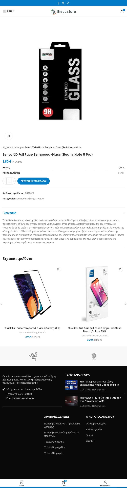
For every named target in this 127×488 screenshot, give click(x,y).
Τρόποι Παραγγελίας (54, 447)
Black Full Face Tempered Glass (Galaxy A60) (32, 328)
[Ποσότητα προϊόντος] (9, 181)
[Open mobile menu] (8, 11)
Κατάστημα (17, 147)
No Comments (99, 389)
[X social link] (63, 3)
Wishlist (90, 440)
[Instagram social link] (68, 3)
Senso (121, 172)
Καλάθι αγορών (94, 429)
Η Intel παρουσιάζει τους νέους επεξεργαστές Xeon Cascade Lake (99, 383)
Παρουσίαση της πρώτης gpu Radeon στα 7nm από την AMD (100, 399)
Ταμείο (89, 435)
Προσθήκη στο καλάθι (33, 181)
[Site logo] (63, 11)
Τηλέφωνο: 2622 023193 (19, 393)
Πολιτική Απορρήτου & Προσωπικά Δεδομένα (62, 425)
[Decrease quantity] (4, 181)
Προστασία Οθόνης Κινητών (29, 198)
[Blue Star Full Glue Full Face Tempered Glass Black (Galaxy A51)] (94, 294)
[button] (58, 269)
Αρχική (6, 147)
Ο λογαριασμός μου (96, 423)
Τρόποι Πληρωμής (53, 453)
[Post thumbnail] (71, 385)
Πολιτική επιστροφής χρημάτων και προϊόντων (62, 434)
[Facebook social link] (59, 3)
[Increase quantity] (14, 181)
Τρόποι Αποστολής (54, 441)
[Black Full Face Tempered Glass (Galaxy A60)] (32, 294)
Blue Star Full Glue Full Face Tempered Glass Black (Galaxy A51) (94, 329)
